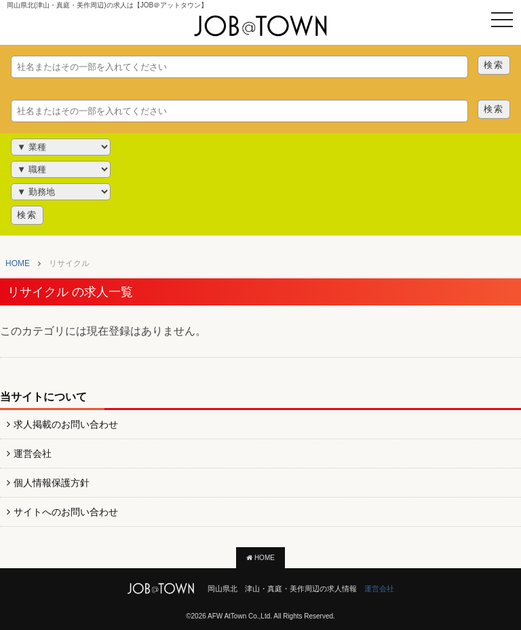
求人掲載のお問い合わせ (66, 424)
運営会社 (33, 453)
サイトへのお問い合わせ (66, 511)
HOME (260, 557)
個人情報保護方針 (52, 482)
